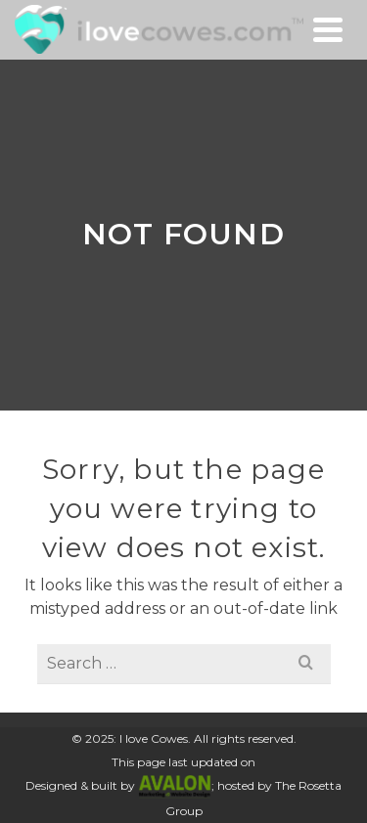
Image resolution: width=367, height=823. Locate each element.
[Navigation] (327, 29)
